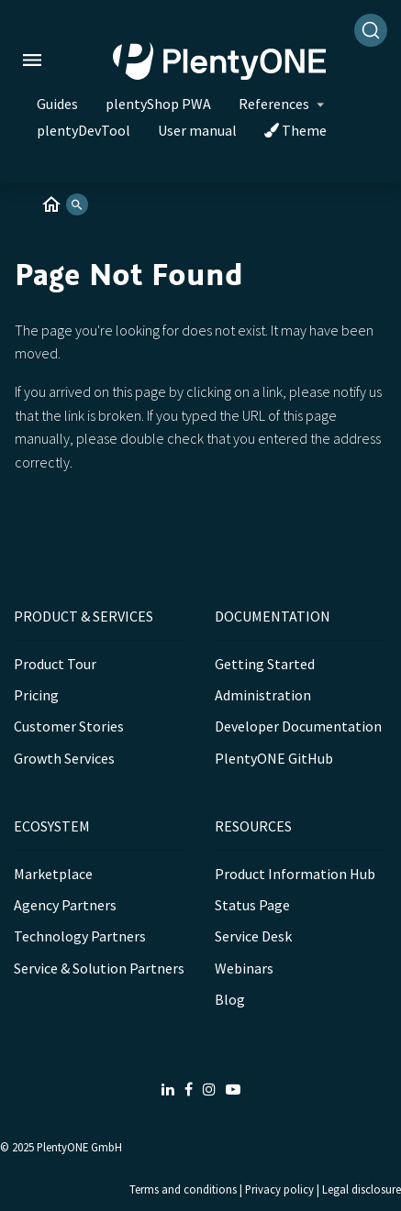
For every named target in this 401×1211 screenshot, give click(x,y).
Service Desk (253, 936)
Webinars (244, 968)
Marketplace (53, 873)
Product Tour (55, 664)
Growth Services (64, 758)
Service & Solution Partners (99, 968)
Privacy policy (279, 1189)
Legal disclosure (361, 1189)
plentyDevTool (83, 130)
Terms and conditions (183, 1189)
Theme (295, 130)
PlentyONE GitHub (274, 758)
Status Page (252, 905)
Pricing (36, 695)
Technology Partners (80, 936)
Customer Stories (69, 726)
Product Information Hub (295, 873)
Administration (263, 695)
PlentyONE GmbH (79, 1146)
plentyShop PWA (158, 103)
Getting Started (265, 664)
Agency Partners (65, 905)
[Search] (370, 30)
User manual (197, 130)
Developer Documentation (298, 726)
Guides (57, 103)
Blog (230, 999)
